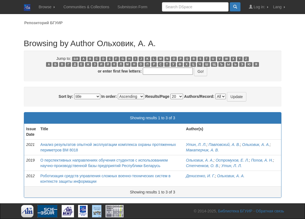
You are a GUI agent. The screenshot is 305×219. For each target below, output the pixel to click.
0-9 (76, 58)
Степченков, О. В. (202, 165)
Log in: (259, 6)
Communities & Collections (86, 7)
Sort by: (66, 96)
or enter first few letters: (120, 71)
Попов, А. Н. (262, 160)
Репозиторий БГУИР (43, 23)
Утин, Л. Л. (196, 144)
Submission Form (132, 7)
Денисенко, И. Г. (200, 176)
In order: (109, 96)
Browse (47, 7)
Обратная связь (270, 211)
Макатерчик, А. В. (202, 150)
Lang (279, 7)
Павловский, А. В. (224, 144)
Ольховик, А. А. (256, 144)
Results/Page (157, 96)
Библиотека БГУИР (235, 211)
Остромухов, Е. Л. (232, 160)
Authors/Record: (199, 96)
